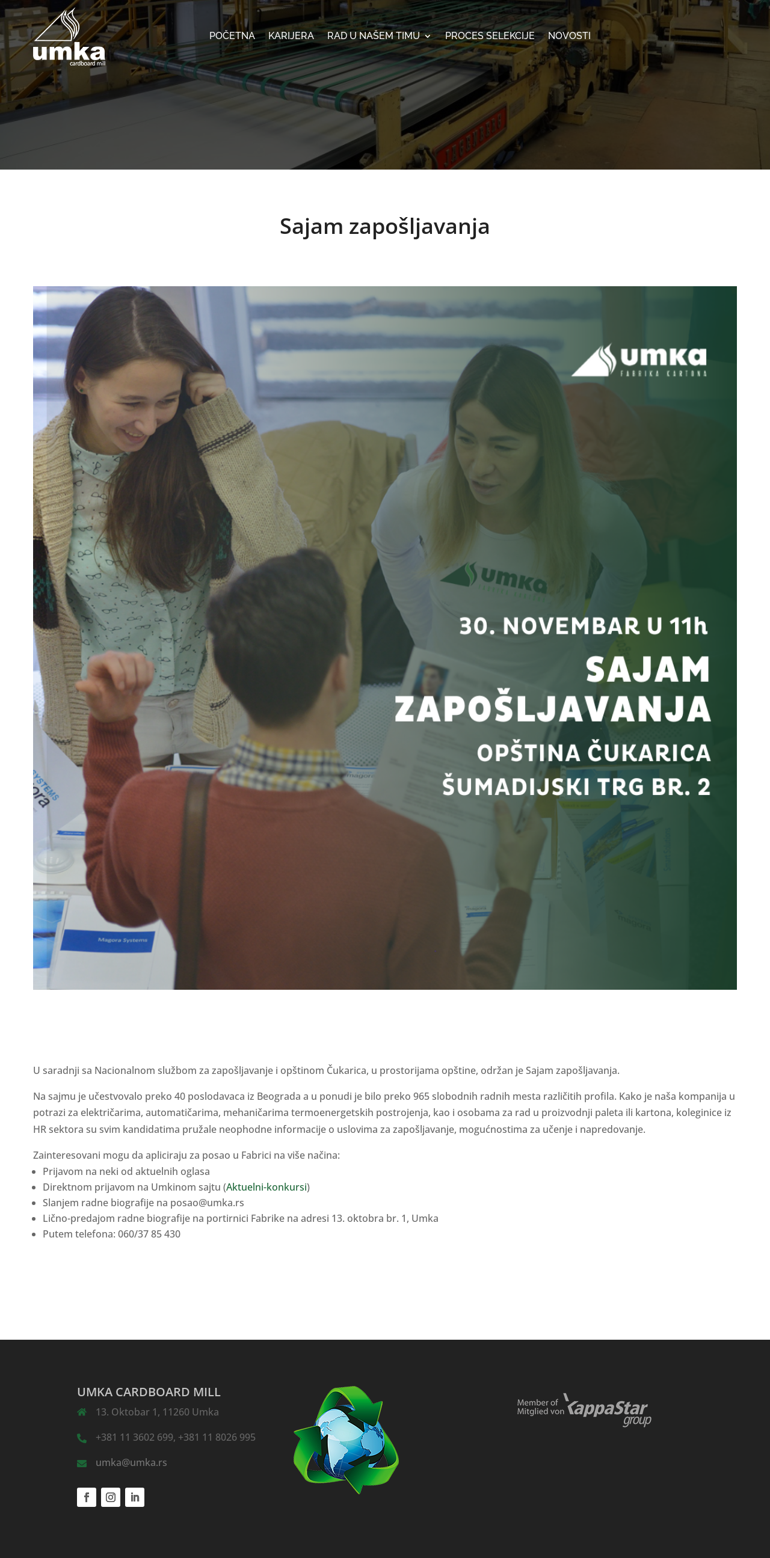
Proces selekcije (490, 36)
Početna (232, 36)
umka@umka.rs (131, 1462)
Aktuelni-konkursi (266, 1187)
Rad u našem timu (373, 36)
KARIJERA (291, 36)
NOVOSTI (569, 36)
